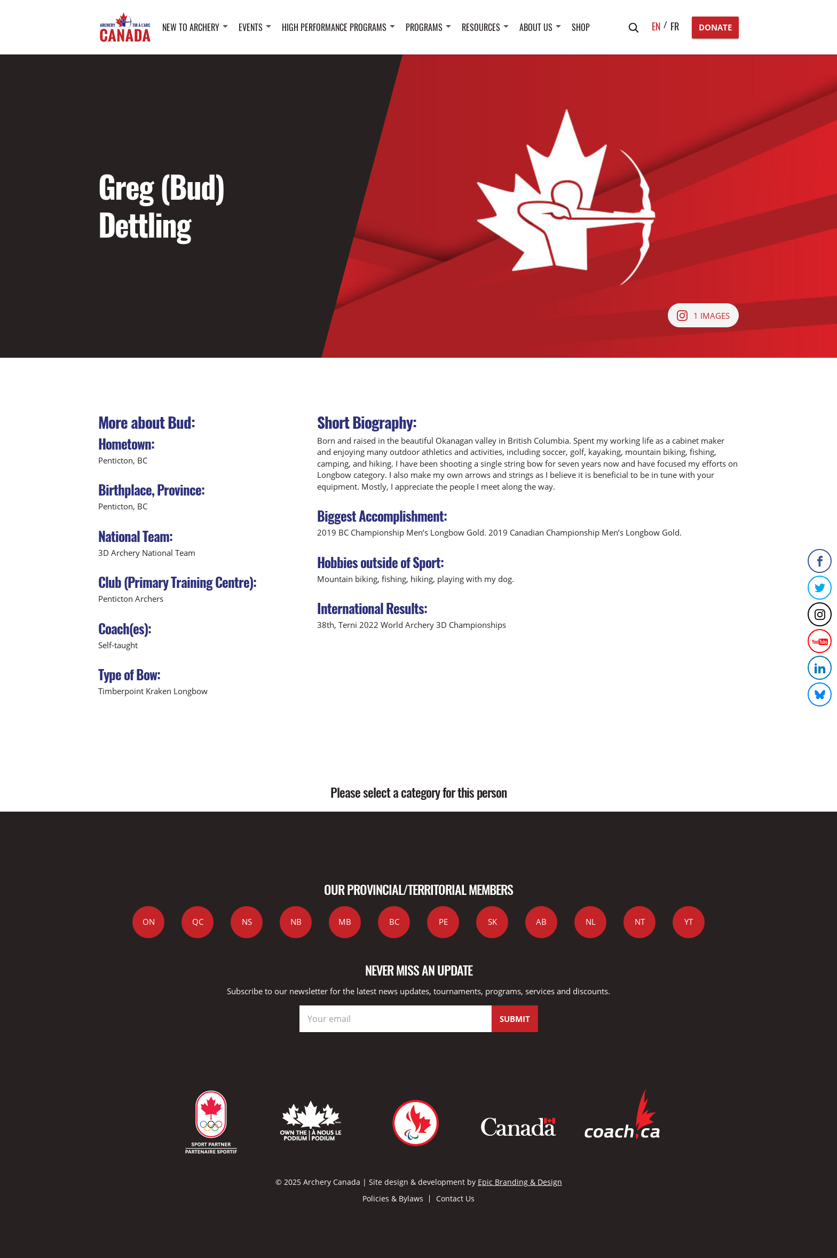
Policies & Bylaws (392, 1198)
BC (394, 921)
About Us (535, 27)
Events (251, 27)
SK (492, 921)
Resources (481, 27)
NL (591, 921)
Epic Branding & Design (520, 1182)
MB (344, 921)
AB (541, 921)
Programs (424, 27)
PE (443, 921)
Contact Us (455, 1198)
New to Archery (190, 27)
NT (640, 921)
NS (247, 921)
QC (197, 921)
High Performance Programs (334, 27)
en (656, 26)
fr (674, 26)
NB (296, 921)
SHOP (581, 27)
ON (149, 921)
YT (688, 921)
